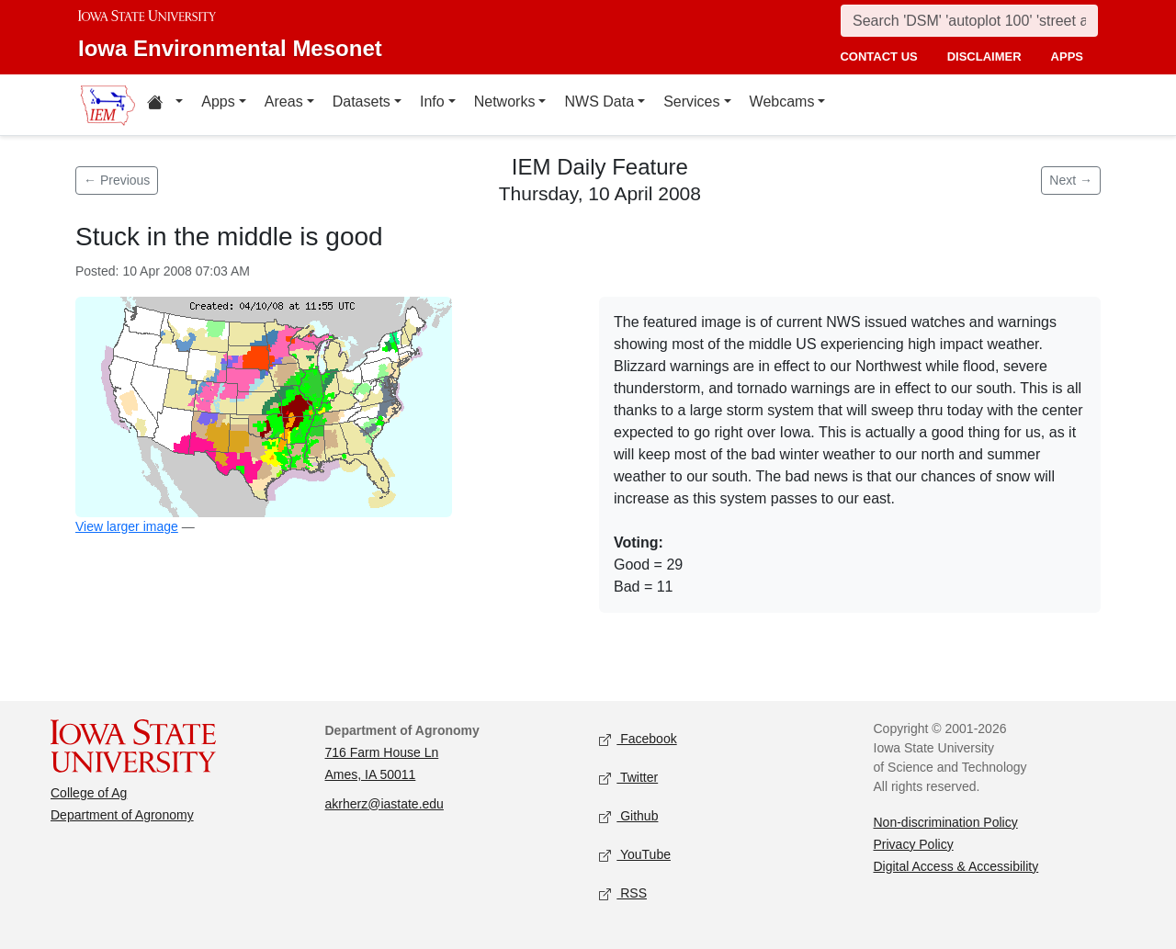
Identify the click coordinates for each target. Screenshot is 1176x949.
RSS (623, 893)
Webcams (782, 101)
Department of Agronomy (122, 815)
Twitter (628, 778)
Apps (217, 101)
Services (691, 101)
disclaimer (984, 56)
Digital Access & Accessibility (956, 866)
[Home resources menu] (165, 105)
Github (628, 816)
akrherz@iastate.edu (384, 803)
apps (1067, 56)
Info (432, 101)
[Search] (969, 21)
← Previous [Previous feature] (117, 180)
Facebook (638, 739)
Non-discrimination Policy (946, 822)
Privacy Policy (914, 844)
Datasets (361, 101)
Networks (505, 101)
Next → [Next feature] (1070, 180)
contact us (878, 56)
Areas (284, 101)
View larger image (126, 526)
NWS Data (599, 101)
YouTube (635, 855)
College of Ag (89, 792)
